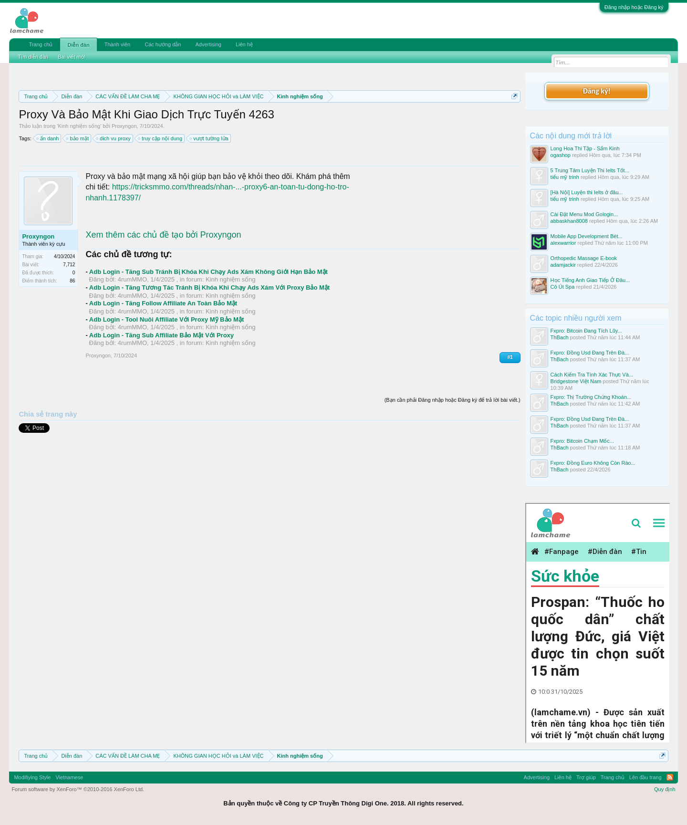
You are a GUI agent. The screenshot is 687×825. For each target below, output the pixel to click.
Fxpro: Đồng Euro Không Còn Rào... (593, 463)
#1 (509, 357)
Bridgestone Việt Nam (576, 381)
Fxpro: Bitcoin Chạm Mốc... (582, 441)
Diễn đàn (78, 45)
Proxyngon (124, 126)
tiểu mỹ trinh (565, 177)
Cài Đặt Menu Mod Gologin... (584, 214)
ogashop (561, 155)
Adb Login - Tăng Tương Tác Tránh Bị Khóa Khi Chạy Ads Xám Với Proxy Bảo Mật (209, 287)
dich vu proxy (114, 138)
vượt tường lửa (209, 138)
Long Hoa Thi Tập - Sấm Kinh (585, 148)
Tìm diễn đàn (33, 57)
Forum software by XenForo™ (77, 789)
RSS (669, 777)
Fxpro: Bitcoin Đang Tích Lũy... (586, 331)
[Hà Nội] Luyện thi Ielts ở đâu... (587, 192)
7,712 (69, 264)
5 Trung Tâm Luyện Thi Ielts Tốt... (590, 170)
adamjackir (563, 265)
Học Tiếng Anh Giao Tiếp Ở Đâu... (590, 280)
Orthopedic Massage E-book (584, 258)
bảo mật (78, 138)
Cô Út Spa (563, 287)
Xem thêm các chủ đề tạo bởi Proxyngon (163, 235)
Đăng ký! (596, 90)
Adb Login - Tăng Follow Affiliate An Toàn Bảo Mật (163, 303)
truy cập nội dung (160, 138)
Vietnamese (69, 777)
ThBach (560, 337)
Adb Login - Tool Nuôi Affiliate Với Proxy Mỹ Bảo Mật (166, 319)
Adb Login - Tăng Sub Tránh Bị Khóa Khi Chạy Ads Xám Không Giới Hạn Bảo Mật (208, 271)
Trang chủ (40, 44)
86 (72, 280)
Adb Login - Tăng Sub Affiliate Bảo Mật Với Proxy (161, 335)
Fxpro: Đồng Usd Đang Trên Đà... (590, 352)
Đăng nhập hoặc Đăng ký (634, 7)
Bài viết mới (71, 57)
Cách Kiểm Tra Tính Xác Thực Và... (592, 374)
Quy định (665, 789)
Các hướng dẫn (163, 44)
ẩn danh (48, 138)
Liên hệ (244, 44)
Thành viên (117, 44)
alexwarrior (563, 243)
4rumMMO (132, 279)
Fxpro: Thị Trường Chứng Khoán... (591, 397)
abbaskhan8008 (569, 221)
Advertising (208, 44)
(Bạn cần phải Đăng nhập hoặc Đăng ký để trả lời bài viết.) (452, 400)
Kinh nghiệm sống (79, 126)
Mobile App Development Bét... (587, 236)
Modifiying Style (32, 777)
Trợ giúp (586, 777)
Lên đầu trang (645, 777)
